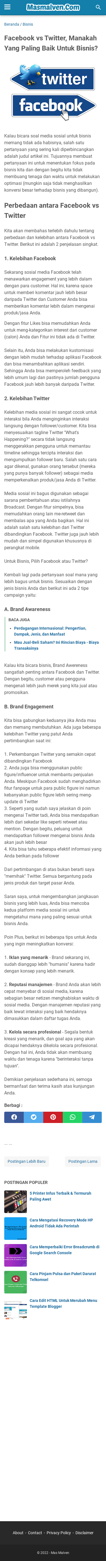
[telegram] (92, 1117)
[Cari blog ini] (98, 7)
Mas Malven (60, 1553)
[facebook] (14, 1117)
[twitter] (33, 1117)
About (18, 1533)
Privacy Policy (59, 1533)
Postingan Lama (83, 1161)
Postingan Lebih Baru (27, 1161)
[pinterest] (53, 1117)
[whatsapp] (72, 1117)
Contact (35, 1533)
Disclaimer (84, 1533)
